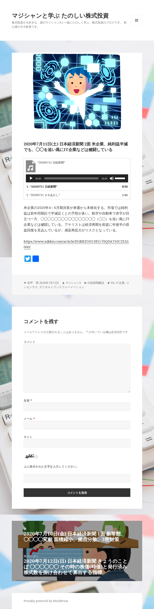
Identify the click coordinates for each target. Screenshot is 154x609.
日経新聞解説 (95, 283)
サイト (28, 437)
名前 (28, 400)
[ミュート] (112, 178)
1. (41, 186)
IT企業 (120, 283)
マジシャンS (73, 283)
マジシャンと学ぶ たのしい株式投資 (60, 15)
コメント (29, 342)
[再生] (31, 178)
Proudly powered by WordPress (46, 601)
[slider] (71, 178)
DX (112, 283)
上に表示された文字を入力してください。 (51, 466)
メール (29, 419)
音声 (30, 283)
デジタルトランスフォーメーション (61, 287)
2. (43, 195)
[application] (77, 178)
